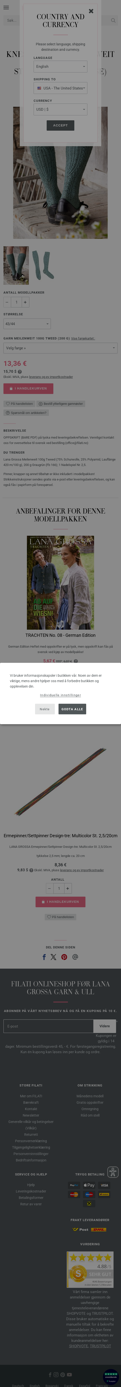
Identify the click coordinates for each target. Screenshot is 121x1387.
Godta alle (72, 709)
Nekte (45, 709)
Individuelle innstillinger (60, 695)
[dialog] (60, 693)
